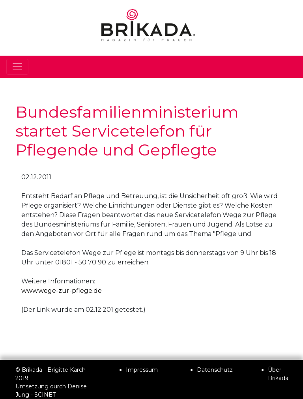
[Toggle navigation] (17, 67)
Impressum (142, 369)
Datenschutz (215, 369)
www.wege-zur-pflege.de (61, 290)
